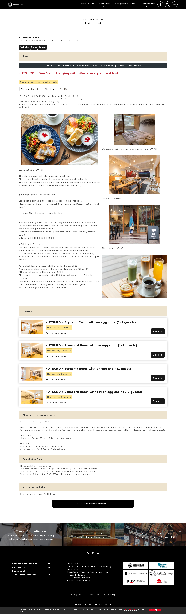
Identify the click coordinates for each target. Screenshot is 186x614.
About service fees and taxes (73, 70)
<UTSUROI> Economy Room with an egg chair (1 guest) (92, 374)
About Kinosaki (87, 5)
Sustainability (20, 585)
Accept (150, 610)
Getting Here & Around (124, 5)
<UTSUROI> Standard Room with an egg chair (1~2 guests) (95, 351)
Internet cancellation (129, 70)
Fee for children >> (56, 338)
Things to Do (104, 5)
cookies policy (130, 609)
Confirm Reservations (24, 579)
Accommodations (147, 5)
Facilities (24, 51)
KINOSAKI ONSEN (29, 41)
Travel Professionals (24, 588)
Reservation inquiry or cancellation (93, 515)
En (174, 6)
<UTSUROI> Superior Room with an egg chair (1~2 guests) (95, 327)
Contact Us (18, 582)
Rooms (44, 51)
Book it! (158, 336)
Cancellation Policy (103, 70)
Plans (35, 51)
